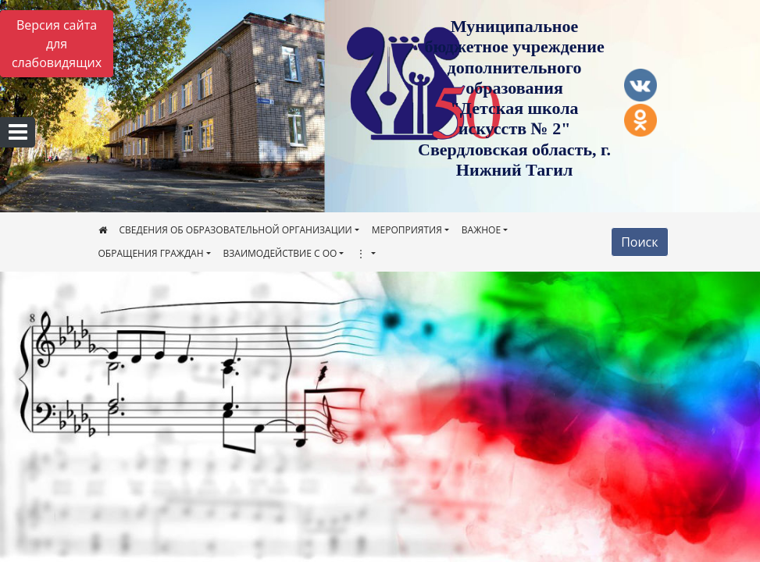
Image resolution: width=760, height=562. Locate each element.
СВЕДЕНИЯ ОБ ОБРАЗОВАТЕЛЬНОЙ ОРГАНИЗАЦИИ (236, 230)
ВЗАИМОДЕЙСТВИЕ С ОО (280, 253)
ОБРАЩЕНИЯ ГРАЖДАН (151, 253)
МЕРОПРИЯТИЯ (407, 230)
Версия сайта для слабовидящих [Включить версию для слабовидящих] (57, 43)
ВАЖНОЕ (481, 230)
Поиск (639, 242)
